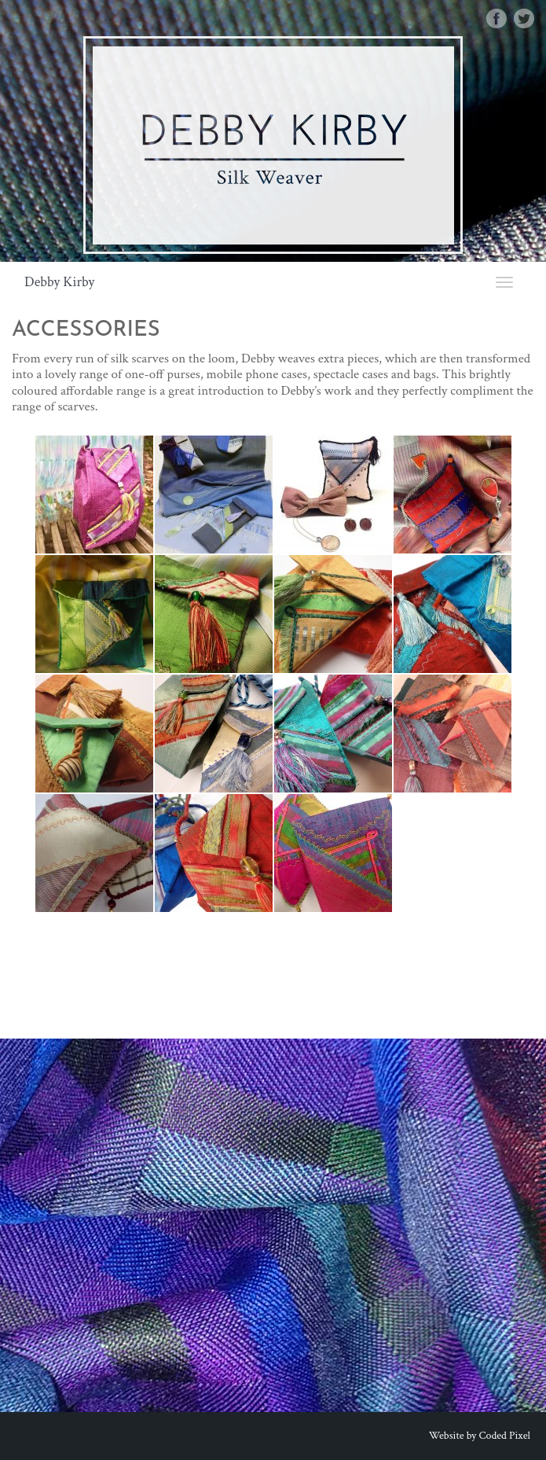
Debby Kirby (59, 282)
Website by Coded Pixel (479, 1436)
